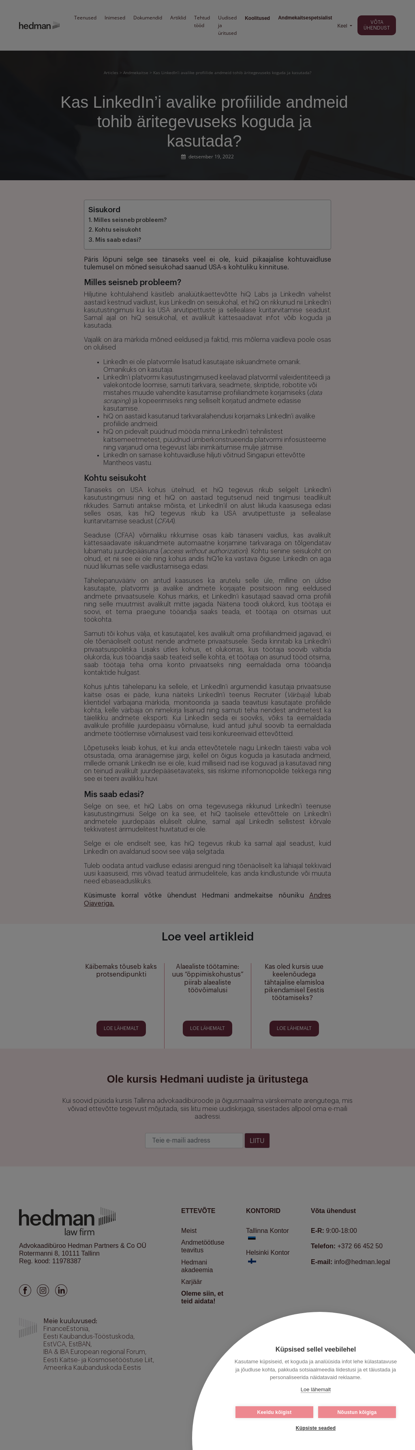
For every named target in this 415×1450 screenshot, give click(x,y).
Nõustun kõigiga (357, 1412)
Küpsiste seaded (316, 1428)
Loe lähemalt (316, 1389)
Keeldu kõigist (274, 1412)
